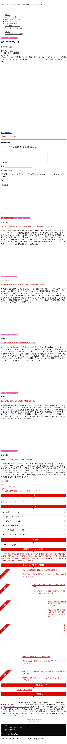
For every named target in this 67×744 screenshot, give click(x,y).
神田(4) (50, 556)
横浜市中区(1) (13, 563)
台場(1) (35, 559)
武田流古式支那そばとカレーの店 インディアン (23, 493)
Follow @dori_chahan (33, 722)
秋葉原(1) (43, 561)
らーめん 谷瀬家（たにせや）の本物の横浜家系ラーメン (18, 345)
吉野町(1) (55, 559)
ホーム (7, 15)
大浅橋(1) (4, 563)
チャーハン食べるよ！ (11, 737)
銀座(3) (56, 556)
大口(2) (16, 559)
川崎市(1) (22, 563)
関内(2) (62, 556)
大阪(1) (30, 559)
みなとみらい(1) (33, 561)
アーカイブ (5, 547)
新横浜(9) (29, 556)
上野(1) (55, 561)
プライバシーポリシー (13, 730)
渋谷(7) (35, 556)
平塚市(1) (48, 559)
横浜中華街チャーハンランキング (16, 709)
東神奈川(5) (43, 556)
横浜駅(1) (8, 561)
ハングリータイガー (12, 489)
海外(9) (22, 556)
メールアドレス (7, 173)
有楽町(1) (30, 563)
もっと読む (5, 483)
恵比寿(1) (62, 561)
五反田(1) (23, 559)
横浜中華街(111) (7, 556)
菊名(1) (49, 561)
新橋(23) (16, 556)
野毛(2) (11, 559)
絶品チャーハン (11, 17)
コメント (4, 165)
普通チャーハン (11, 21)
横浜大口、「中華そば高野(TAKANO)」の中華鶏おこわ (18, 462)
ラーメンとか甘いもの (13, 28)
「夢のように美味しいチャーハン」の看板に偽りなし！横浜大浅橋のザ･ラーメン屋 (26, 229)
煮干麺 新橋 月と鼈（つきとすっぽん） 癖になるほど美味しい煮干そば (23, 287)
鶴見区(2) (4, 559)
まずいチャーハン (12, 23)
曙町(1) (41, 559)
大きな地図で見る (6, 133)
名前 (2, 169)
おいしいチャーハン (12, 19)
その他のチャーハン (12, 26)
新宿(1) (24, 561)
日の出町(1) (16, 561)
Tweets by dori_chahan (24, 692)
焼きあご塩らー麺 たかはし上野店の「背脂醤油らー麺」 (18, 403)
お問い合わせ (34, 724)
